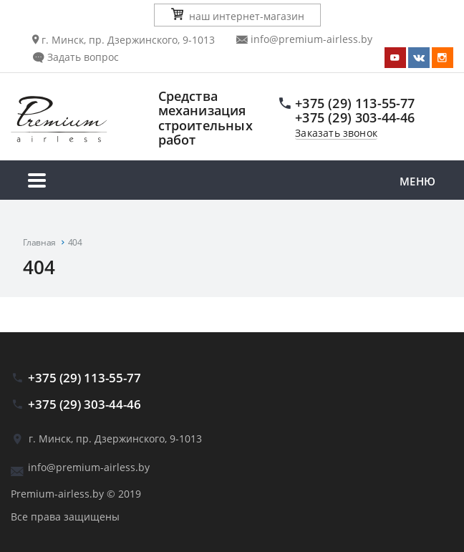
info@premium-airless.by (304, 39)
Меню (232, 182)
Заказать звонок (336, 133)
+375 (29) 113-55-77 (355, 103)
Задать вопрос (75, 57)
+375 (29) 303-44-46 (355, 117)
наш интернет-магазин (237, 15)
